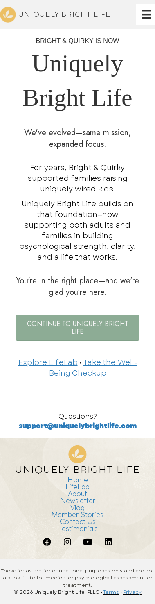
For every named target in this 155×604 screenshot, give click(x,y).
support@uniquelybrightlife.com (78, 426)
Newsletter (77, 500)
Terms (111, 592)
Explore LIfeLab (48, 362)
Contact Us (78, 521)
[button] (47, 542)
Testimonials (78, 528)
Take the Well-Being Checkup (93, 367)
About (77, 493)
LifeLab (77, 486)
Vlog (77, 507)
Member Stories (77, 514)
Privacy (132, 592)
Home (77, 479)
